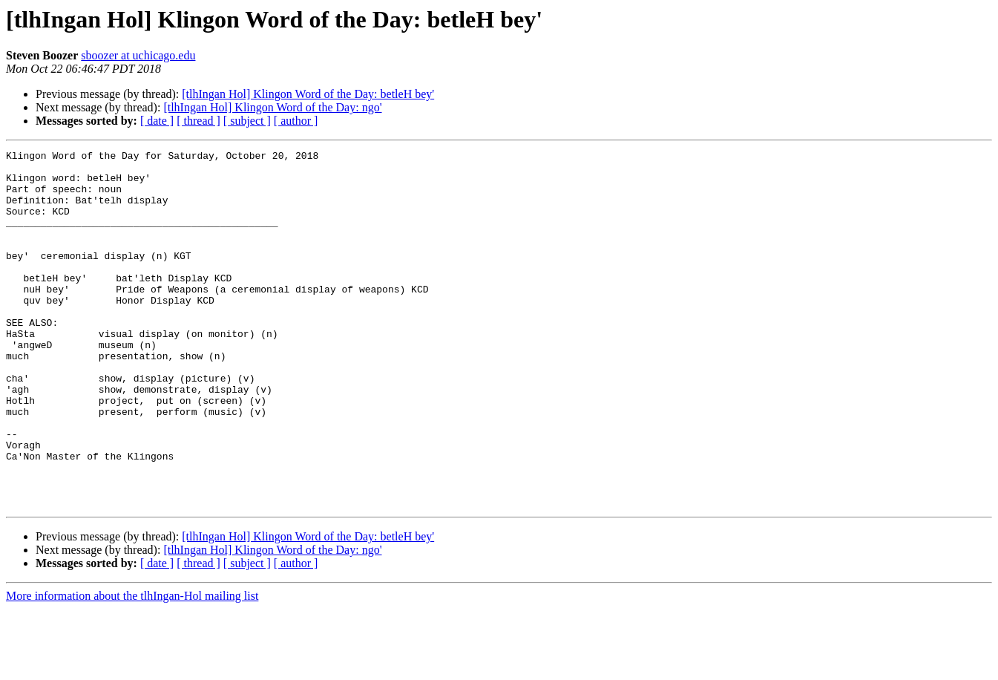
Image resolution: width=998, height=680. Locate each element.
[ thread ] (198, 120)
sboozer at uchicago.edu (138, 55)
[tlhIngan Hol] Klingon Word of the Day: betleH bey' (308, 94)
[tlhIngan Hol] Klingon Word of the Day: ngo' (272, 107)
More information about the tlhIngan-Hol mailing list (132, 667)
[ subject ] (247, 120)
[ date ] (157, 120)
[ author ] (296, 120)
